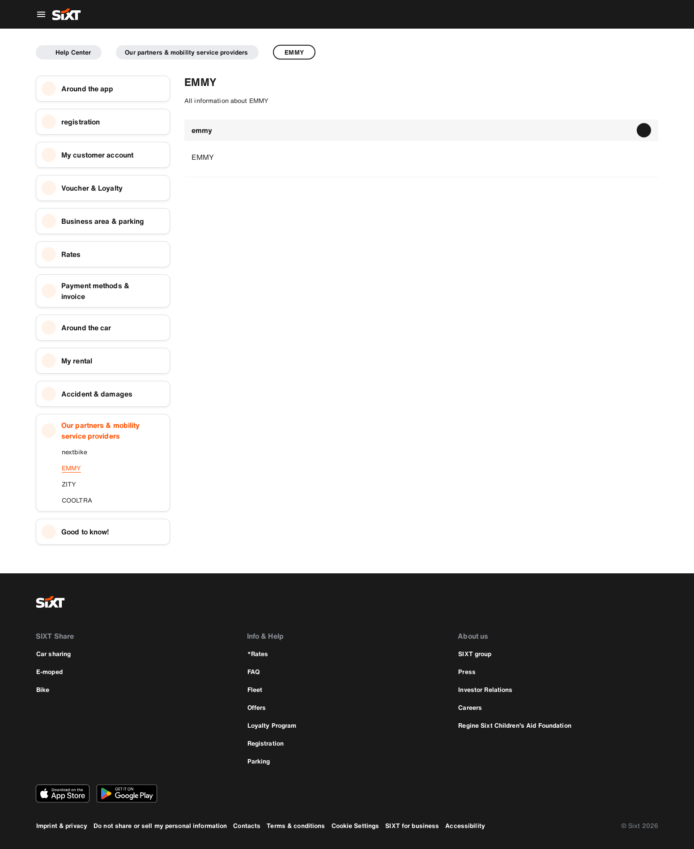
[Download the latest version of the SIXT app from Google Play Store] (127, 793)
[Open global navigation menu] (41, 14)
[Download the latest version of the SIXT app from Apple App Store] (62, 793)
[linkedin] (647, 602)
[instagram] (626, 602)
